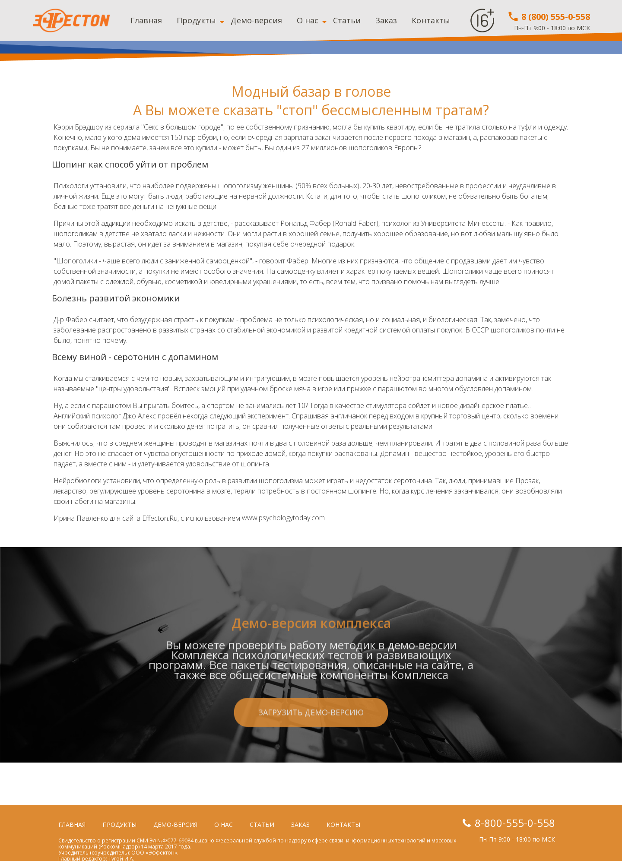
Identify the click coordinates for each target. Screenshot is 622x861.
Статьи (347, 20)
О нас (307, 20)
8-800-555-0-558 (515, 823)
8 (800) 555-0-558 (548, 16)
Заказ (386, 20)
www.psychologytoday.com (283, 518)
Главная (146, 20)
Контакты (431, 20)
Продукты (196, 20)
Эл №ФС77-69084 (171, 840)
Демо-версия (256, 20)
